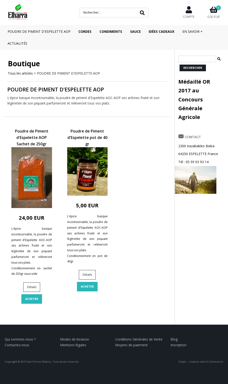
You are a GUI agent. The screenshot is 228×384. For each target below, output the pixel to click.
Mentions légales (73, 345)
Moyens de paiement (131, 345)
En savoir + (192, 31)
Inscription (178, 345)
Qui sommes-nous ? (20, 339)
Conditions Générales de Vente (138, 339)
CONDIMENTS (111, 31)
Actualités (17, 43)
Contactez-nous (17, 345)
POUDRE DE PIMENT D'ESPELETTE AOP (39, 31)
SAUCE (135, 31)
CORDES (84, 31)
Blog (174, 339)
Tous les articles (20, 73)
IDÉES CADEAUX (161, 31)
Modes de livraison (74, 339)
